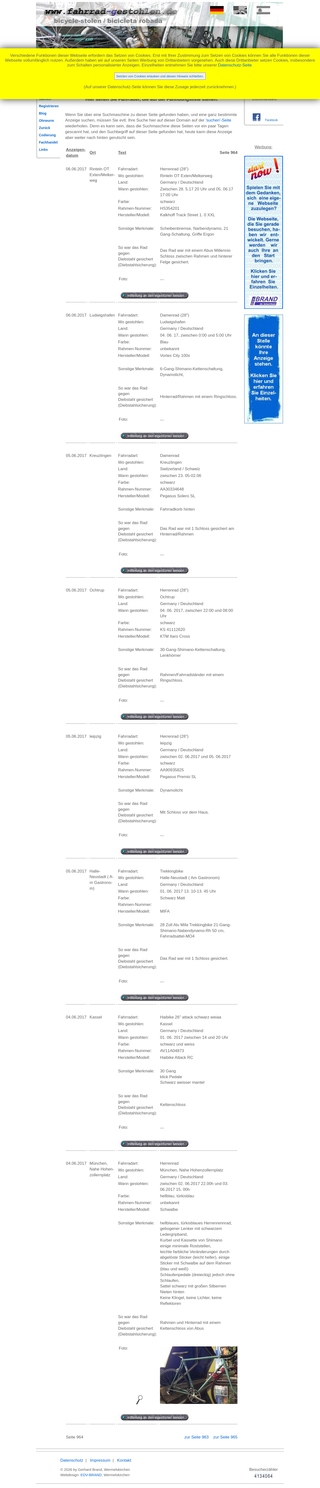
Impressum (100, 1460)
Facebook (271, 120)
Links (43, 150)
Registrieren (49, 106)
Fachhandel (48, 142)
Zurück (44, 128)
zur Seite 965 (225, 1437)
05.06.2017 (76, 455)
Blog (42, 113)
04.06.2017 (76, 1017)
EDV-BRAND (91, 1475)
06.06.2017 (76, 169)
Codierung (47, 135)
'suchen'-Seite (218, 120)
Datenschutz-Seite (235, 65)
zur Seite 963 (197, 1437)
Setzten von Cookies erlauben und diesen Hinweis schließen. (160, 76)
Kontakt (124, 1460)
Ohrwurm (46, 121)
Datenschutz (71, 1460)
